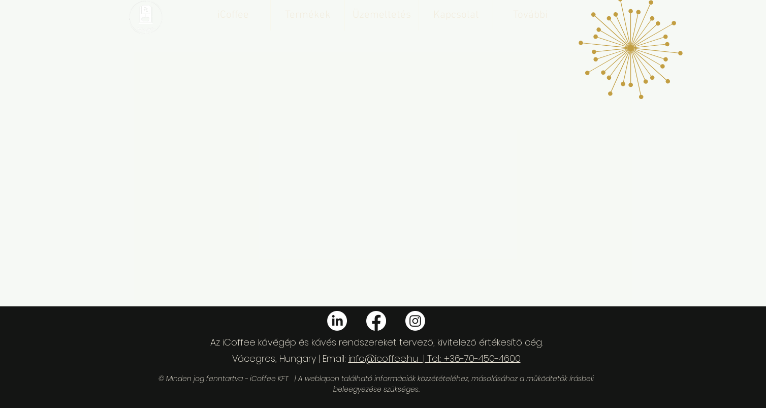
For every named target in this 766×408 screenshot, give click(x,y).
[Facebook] (376, 321)
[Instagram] (415, 321)
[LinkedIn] (337, 321)
